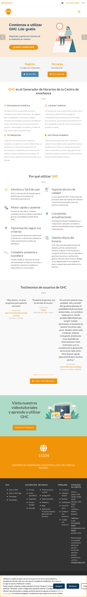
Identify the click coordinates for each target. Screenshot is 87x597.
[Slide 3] (43, 374)
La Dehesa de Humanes (71, 367)
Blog (43, 506)
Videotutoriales (24, 427)
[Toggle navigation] (79, 11)
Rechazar (73, 586)
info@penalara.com (78, 528)
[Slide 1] (35, 374)
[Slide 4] (47, 374)
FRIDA (43, 310)
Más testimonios (43, 381)
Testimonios (66, 502)
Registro (30, 74)
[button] (84, 3)
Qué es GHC (13, 490)
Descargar (57, 74)
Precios (31, 490)
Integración (46, 496)
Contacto (65, 490)
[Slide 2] (39, 374)
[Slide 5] (51, 374)
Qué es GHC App (15, 493)
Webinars (45, 502)
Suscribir (32, 508)
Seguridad (32, 499)
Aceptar (59, 586)
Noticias (65, 499)
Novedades (13, 500)
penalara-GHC (76, 533)
